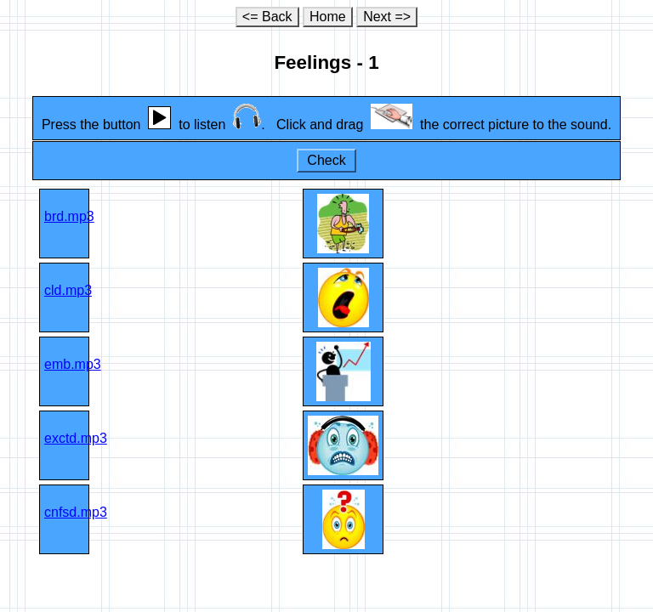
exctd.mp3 (75, 438)
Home (327, 16)
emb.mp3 (72, 364)
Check (326, 160)
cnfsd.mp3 (75, 512)
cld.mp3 (68, 290)
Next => (387, 16)
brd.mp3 (69, 216)
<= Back (267, 16)
